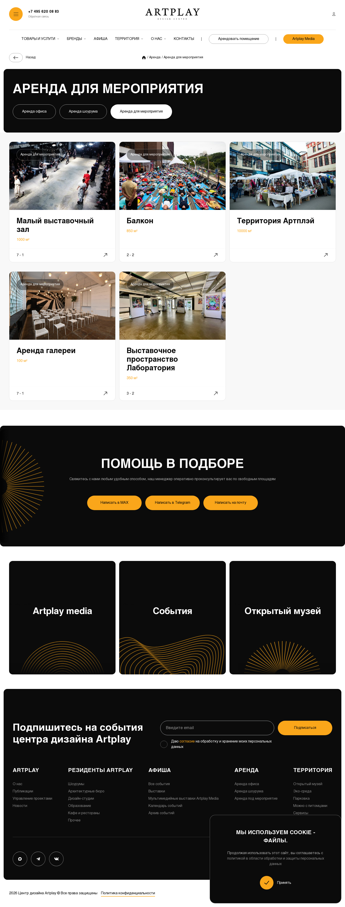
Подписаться (305, 728)
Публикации (23, 791)
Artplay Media (303, 39)
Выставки (156, 791)
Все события (159, 784)
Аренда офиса (34, 111)
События (172, 638)
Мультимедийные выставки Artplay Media (183, 798)
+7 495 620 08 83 (43, 11)
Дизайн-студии (81, 798)
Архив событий (161, 813)
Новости (20, 806)
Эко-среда (302, 791)
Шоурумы (76, 784)
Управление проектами (32, 798)
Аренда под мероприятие (256, 798)
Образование (79, 806)
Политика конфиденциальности (128, 893)
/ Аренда (153, 57)
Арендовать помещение (238, 39)
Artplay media (62, 638)
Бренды (74, 39)
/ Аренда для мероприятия (182, 57)
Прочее (74, 820)
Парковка (301, 798)
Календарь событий (165, 806)
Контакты (184, 39)
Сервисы (300, 813)
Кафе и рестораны (84, 813)
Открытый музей (282, 638)
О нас (156, 39)
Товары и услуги (38, 39)
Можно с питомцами (310, 806)
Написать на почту (230, 502)
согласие (187, 741)
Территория (127, 39)
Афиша (101, 39)
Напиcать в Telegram (172, 502)
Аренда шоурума (83, 111)
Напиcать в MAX (114, 502)
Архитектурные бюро (86, 791)
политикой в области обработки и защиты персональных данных (275, 861)
